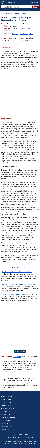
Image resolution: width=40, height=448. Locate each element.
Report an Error (6, 426)
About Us (4, 423)
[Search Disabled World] (16, 6)
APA (23, 356)
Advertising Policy (7, 408)
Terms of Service (7, 396)
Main (31, 34)
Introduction (24, 34)
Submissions (5, 414)
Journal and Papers (8, 417)
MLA (28, 356)
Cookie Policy (6, 402)
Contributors (5, 411)
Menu (35, 2)
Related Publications (21, 267)
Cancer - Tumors (19, 28)
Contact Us (5, 429)
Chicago (33, 356)
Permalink (17, 356)
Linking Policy (6, 405)
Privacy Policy (6, 399)
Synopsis (15, 34)
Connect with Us (7, 420)
